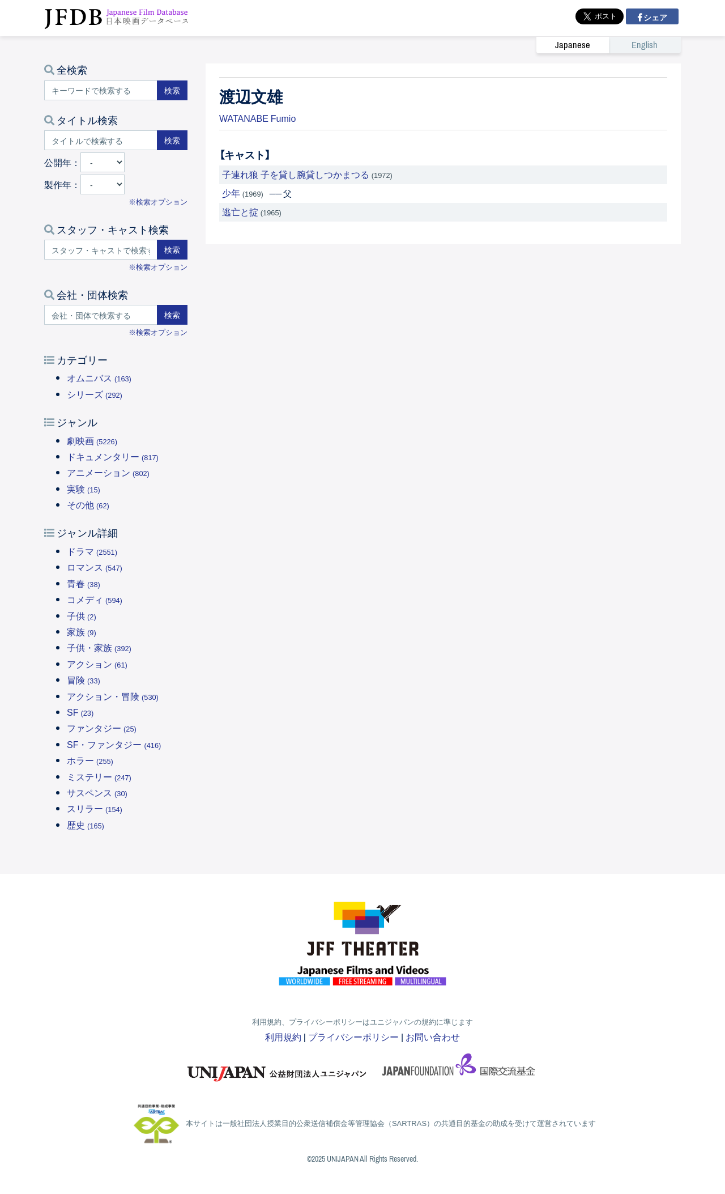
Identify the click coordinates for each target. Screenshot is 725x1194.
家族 (81, 631)
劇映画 (92, 440)
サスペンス (97, 792)
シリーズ (94, 394)
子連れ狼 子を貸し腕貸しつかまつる (295, 174)
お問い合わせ (433, 1036)
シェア (654, 17)
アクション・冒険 (113, 696)
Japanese (572, 45)
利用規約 (283, 1036)
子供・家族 (99, 647)
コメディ (94, 599)
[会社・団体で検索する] (100, 315)
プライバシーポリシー (353, 1036)
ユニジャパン (277, 1068)
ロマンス (94, 566)
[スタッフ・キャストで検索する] (100, 250)
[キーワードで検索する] (100, 90)
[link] (608, 44)
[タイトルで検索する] (100, 140)
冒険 (83, 679)
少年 (231, 192)
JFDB (116, 18)
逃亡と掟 (240, 211)
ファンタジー (102, 727)
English (645, 45)
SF (80, 712)
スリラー (94, 808)
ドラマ (92, 551)
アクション (97, 663)
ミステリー (99, 776)
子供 (81, 615)
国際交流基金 (458, 1068)
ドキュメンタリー (113, 456)
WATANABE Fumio (257, 118)
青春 (83, 583)
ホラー (90, 760)
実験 (83, 488)
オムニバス (99, 377)
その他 (88, 504)
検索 (172, 90)
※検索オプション (158, 201)
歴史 (85, 824)
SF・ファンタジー (114, 744)
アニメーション (108, 472)
